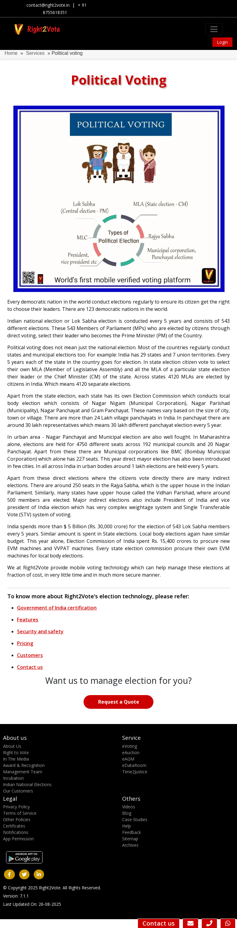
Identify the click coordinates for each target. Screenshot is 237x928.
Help (126, 826)
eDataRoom (134, 765)
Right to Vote (16, 752)
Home (11, 53)
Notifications (15, 832)
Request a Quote (118, 701)
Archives (130, 845)
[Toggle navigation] (213, 29)
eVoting (129, 746)
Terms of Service (19, 813)
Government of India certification (57, 607)
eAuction (130, 752)
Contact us (30, 667)
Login (222, 42)
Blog (126, 813)
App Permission (18, 839)
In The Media (16, 759)
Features (27, 619)
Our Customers (18, 791)
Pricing (25, 643)
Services (35, 53)
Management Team (22, 772)
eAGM (128, 759)
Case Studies (134, 819)
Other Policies (16, 819)
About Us (12, 746)
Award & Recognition (24, 765)
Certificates (14, 826)
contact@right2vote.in (48, 5)
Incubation (13, 778)
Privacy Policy (16, 807)
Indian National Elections (27, 784)
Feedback (131, 832)
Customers (30, 655)
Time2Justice (134, 772)
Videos (128, 807)
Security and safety (40, 631)
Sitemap (130, 839)
